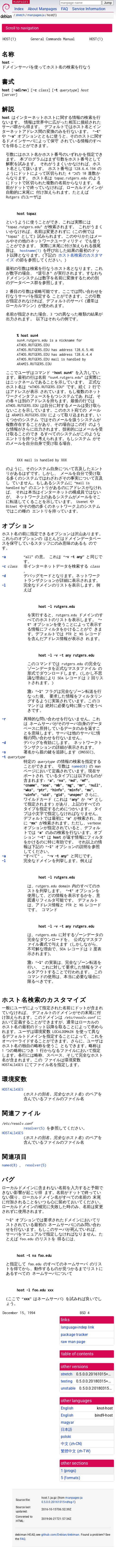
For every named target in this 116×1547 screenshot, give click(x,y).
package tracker (74, 1334)
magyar (67, 1422)
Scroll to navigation (22, 28)
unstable (68, 1388)
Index (19, 9)
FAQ (64, 9)
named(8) (79, 766)
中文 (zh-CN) (71, 1443)
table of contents (77, 1353)
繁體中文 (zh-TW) (76, 1451)
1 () (68, 1470)
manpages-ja (36, 15)
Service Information (88, 9)
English (67, 1408)
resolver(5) (34, 1128)
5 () (70, 1478)
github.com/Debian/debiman (60, 1534)
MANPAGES (21, 1)
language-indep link (77, 1327)
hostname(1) (30, 251)
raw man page (73, 1341)
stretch (20, 15)
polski (66, 1436)
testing (66, 1381)
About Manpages (42, 9)
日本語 (66, 1429)
